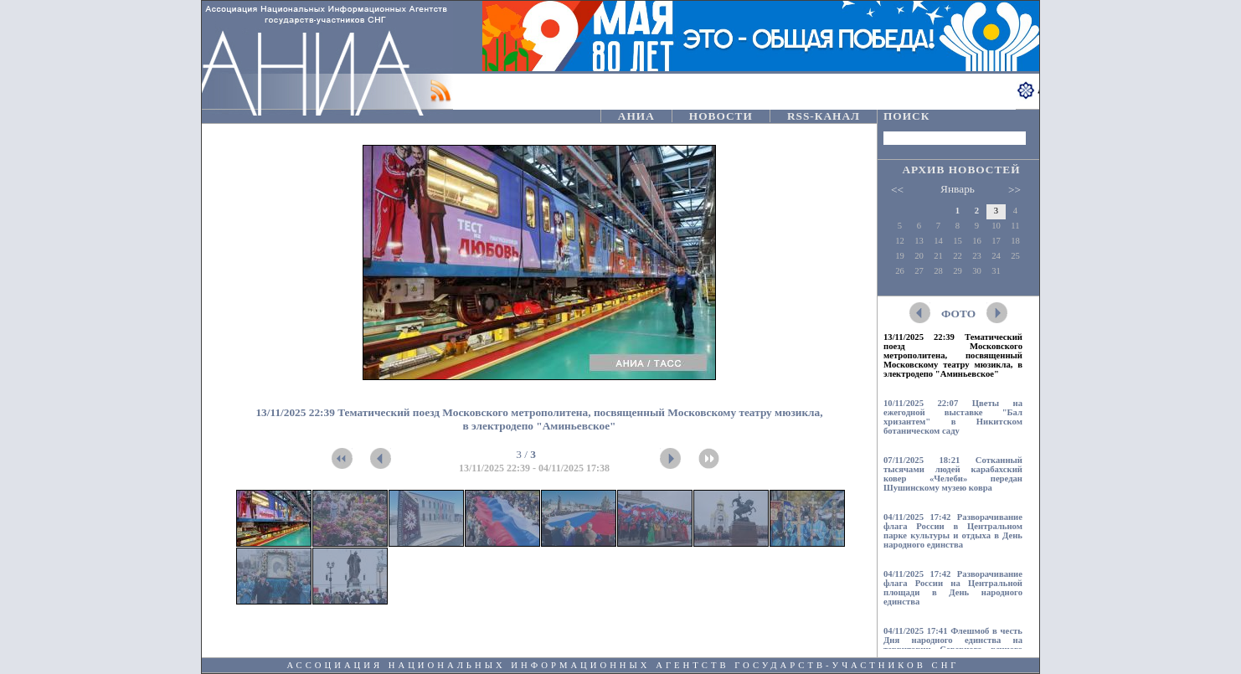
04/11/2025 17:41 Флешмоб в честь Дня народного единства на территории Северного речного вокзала (952, 644)
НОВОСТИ (721, 116)
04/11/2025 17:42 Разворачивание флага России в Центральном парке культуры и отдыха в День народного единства (952, 530)
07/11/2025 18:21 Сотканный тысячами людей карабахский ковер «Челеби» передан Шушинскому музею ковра (952, 473)
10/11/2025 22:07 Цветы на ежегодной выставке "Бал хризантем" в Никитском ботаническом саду (952, 417)
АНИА (636, 116)
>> (1014, 189)
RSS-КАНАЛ (823, 116)
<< (897, 189)
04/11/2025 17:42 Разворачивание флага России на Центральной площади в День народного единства (952, 587)
